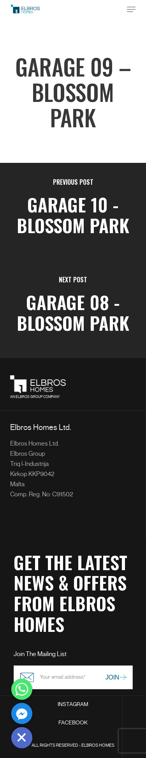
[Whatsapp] (21, 689)
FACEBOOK (73, 722)
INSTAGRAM (73, 704)
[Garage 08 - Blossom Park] (73, 309)
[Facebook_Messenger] (21, 713)
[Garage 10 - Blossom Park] (73, 211)
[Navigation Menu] (131, 9)
